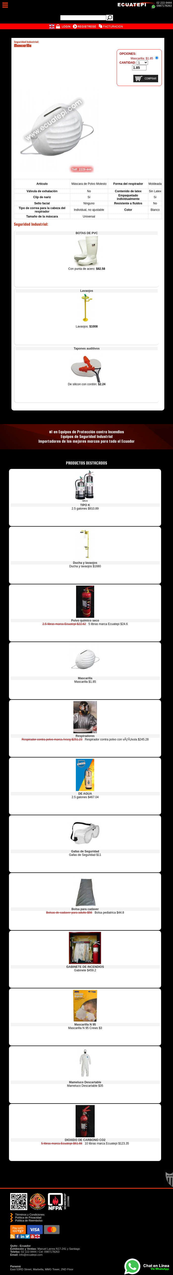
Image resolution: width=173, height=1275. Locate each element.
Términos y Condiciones (29, 1214)
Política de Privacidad (28, 1217)
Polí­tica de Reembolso (28, 1220)
